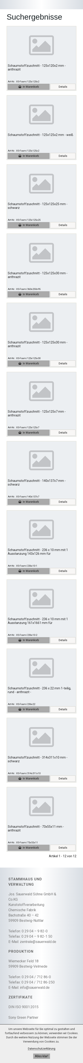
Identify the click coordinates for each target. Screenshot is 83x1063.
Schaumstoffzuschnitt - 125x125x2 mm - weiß (40, 135)
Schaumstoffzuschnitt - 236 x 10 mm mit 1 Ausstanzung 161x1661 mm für (38, 621)
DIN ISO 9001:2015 (23, 1007)
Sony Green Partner (23, 1017)
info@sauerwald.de (35, 987)
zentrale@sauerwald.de (38, 942)
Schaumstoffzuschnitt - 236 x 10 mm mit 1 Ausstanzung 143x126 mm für (38, 551)
